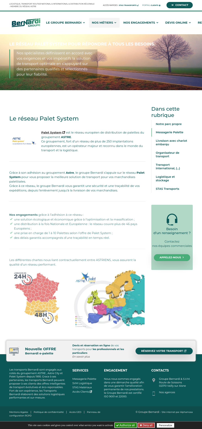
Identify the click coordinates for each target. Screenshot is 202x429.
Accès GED (75, 412)
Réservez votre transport (163, 351)
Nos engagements (141, 22)
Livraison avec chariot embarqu (171, 142)
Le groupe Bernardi (65, 22)
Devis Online (178, 22)
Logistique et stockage (165, 178)
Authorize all (126, 425)
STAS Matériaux (82, 387)
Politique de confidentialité (49, 412)
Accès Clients (80, 391)
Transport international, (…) (168, 166)
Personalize (165, 425)
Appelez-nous (172, 257)
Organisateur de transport (167, 154)
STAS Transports (167, 189)
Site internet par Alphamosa (177, 412)
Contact (179, 4)
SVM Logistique (82, 383)
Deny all (147, 425)
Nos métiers (104, 22)
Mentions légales (18, 412)
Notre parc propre (169, 124)
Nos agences (167, 392)
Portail (150, 4)
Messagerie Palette (169, 132)
